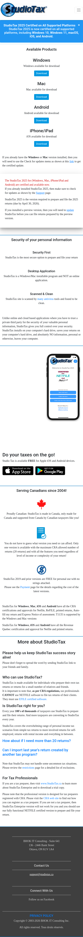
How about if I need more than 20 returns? (36, 741)
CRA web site (51, 798)
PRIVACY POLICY (41, 916)
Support (40, 192)
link (71, 161)
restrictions (28, 767)
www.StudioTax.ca (51, 783)
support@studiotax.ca (41, 874)
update (70, 210)
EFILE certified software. (32, 699)
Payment (25, 587)
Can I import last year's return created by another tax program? (35, 752)
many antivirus (45, 298)
